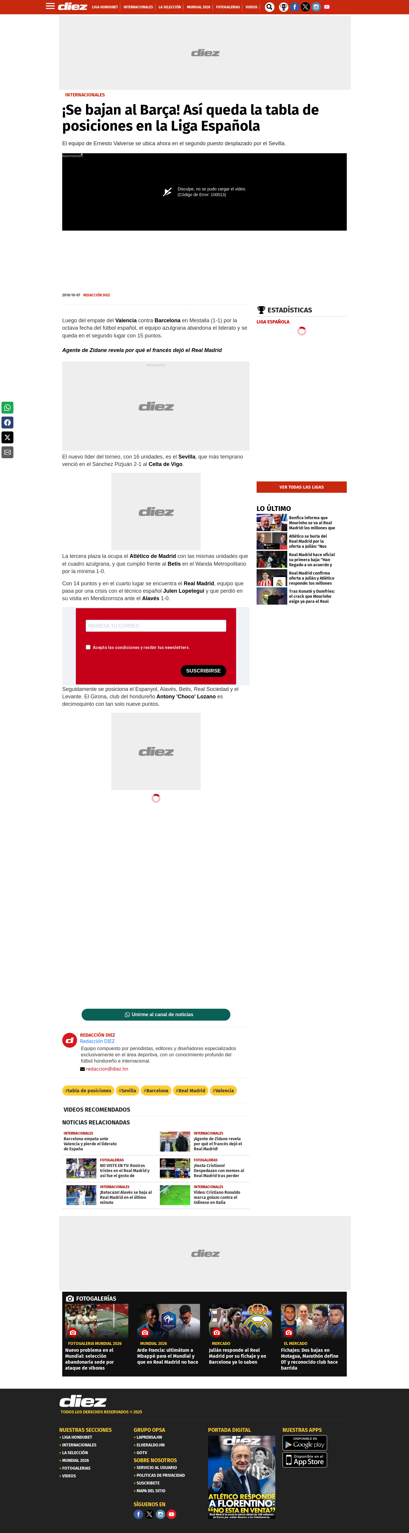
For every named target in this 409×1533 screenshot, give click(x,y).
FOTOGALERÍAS (96, 1298)
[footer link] (204, 1415)
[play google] (316, 1443)
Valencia (225, 1091)
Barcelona (157, 1091)
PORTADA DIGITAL (229, 1430)
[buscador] (269, 7)
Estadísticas (290, 310)
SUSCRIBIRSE (203, 671)
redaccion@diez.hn (104, 1069)
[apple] (316, 1460)
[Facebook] (138, 1514)
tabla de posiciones (89, 1091)
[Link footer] (83, 1401)
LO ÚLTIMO (274, 508)
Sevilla (128, 1091)
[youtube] (171, 1514)
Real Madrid (192, 1091)
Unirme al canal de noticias (162, 1014)
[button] (7, 408)
